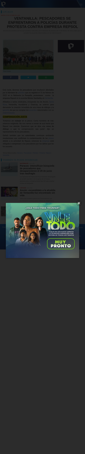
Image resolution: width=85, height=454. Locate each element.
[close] (79, 203)
